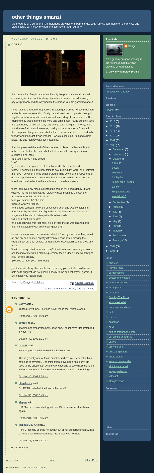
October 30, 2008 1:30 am (33, 316)
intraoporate (115, 287)
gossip (71, 288)
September (119, 202)
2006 (113, 250)
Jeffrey (23, 323)
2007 (113, 246)
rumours (116, 163)
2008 (113, 145)
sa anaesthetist (117, 302)
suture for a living (118, 282)
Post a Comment (19, 447)
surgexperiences (118, 371)
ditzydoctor (25, 383)
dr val (112, 327)
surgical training (85, 288)
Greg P (23, 345)
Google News (116, 381)
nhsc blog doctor (118, 351)
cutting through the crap (122, 332)
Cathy (22, 304)
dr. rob (112, 341)
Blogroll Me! (112, 110)
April (116, 226)
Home (52, 460)
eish (111, 312)
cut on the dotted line (120, 336)
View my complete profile (124, 71)
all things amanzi (118, 366)
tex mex (113, 317)
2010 (113, 135)
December (119, 149)
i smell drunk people (123, 182)
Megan (23, 402)
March (117, 230)
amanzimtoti (116, 356)
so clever (117, 172)
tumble (116, 186)
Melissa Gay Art (28, 424)
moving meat (116, 267)
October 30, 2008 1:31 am (33, 338)
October (117, 158)
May (115, 221)
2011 (113, 131)
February (118, 235)
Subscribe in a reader (118, 91)
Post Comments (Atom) (34, 467)
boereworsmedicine (120, 307)
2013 (113, 121)
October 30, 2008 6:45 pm (33, 395)
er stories (114, 292)
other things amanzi (36, 17)
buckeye (113, 263)
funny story (60, 288)
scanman (114, 322)
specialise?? (119, 196)
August (117, 207)
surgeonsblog (116, 272)
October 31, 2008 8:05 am (33, 418)
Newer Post (11, 460)
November (119, 154)
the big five (118, 177)
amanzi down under (120, 361)
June (116, 216)
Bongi (131, 46)
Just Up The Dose (119, 297)
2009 (113, 140)
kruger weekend (121, 191)
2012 (113, 126)
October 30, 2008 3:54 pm (33, 376)
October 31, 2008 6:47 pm (33, 440)
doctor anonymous (119, 277)
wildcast (113, 376)
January (117, 240)
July (115, 211)
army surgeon (116, 346)
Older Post (91, 460)
